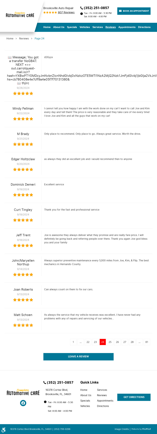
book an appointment (134, 11)
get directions (134, 397)
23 (95, 342)
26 (117, 342)
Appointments (127, 27)
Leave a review (78, 356)
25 (110, 342)
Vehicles (85, 27)
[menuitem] (47, 27)
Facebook (23, 403)
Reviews (110, 27)
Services (97, 27)
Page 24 (39, 38)
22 (88, 342)
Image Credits (122, 429)
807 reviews (66, 12)
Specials (72, 27)
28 (132, 342)
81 (147, 342)
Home (47, 27)
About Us (58, 27)
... (81, 342)
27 (124, 342)
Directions (144, 27)
